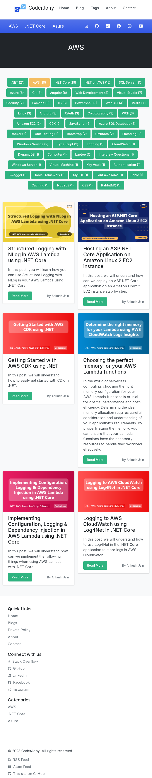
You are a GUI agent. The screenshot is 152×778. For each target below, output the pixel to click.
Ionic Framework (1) (50, 175)
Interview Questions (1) (116, 154)
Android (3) (48, 113)
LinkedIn (17, 675)
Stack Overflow (23, 661)
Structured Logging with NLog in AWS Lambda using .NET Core (37, 254)
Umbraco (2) (104, 134)
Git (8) (37, 93)
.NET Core (35, 26)
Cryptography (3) (100, 113)
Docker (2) (18, 134)
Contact (129, 8)
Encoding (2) (132, 134)
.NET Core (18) (65, 82)
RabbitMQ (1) (111, 185)
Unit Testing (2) (46, 134)
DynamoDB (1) (28, 154)
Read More (20, 296)
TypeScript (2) (67, 144)
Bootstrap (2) (77, 134)
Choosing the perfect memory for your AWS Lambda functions (109, 366)
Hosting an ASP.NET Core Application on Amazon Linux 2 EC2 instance (107, 257)
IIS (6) (62, 103)
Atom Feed (19, 766)
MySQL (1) (80, 175)
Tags (95, 8)
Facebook (19, 682)
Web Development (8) (91, 93)
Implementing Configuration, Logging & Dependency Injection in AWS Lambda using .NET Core (37, 530)
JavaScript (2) (80, 123)
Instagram (18, 689)
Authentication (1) (127, 165)
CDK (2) (55, 123)
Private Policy (19, 630)
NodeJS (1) (65, 185)
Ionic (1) (137, 175)
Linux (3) (24, 113)
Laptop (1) (82, 154)
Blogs (12, 623)
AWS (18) (39, 82)
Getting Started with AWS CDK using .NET (33, 363)
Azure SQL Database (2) (117, 123)
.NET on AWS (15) (97, 82)
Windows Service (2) (32, 144)
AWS (13, 26)
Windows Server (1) (26, 165)
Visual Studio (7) (129, 93)
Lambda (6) (41, 103)
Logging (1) (95, 144)
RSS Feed (18, 759)
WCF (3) (128, 113)
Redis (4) (139, 103)
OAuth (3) (72, 113)
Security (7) (15, 103)
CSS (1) (87, 185)
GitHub (16, 668)
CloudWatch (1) (123, 144)
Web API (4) (114, 103)
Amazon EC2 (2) (29, 123)
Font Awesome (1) (110, 175)
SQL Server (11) (130, 82)
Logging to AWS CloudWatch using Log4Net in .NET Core (109, 524)
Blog (80, 8)
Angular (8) (58, 93)
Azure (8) (17, 93)
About (111, 8)
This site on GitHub (26, 773)
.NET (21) (17, 82)
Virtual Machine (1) (64, 165)
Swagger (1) (18, 175)
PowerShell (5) (86, 103)
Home (64, 8)
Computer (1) (57, 154)
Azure (58, 26)
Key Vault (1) (96, 165)
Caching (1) (40, 185)
